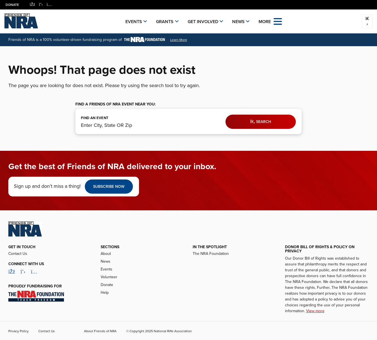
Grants (164, 21)
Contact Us (17, 253)
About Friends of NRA (100, 331)
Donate (12, 5)
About (106, 253)
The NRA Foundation (211, 253)
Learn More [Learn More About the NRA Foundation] (178, 40)
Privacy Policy (18, 331)
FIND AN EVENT (94, 118)
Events (133, 21)
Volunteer (109, 277)
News (238, 21)
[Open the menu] (277, 21)
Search (260, 121)
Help (105, 292)
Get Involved (203, 21)
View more (315, 311)
